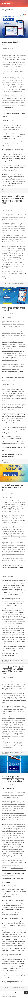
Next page (26, 992)
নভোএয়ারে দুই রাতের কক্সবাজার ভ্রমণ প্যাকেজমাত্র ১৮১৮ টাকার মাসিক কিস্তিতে (13, 779)
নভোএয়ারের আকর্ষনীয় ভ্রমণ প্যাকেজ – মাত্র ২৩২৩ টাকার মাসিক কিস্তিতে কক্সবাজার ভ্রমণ (13, 199)
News (21, 190)
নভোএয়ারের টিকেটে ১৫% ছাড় (12, 43)
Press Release (5, 285)
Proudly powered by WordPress (9, 996)
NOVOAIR (6, 3)
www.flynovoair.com (7, 107)
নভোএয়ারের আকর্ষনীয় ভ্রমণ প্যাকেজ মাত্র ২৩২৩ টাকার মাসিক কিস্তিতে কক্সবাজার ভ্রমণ (13, 670)
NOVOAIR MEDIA (14, 190)
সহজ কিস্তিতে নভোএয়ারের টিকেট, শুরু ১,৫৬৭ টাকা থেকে (12, 487)
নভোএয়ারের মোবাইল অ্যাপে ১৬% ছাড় (13, 309)
